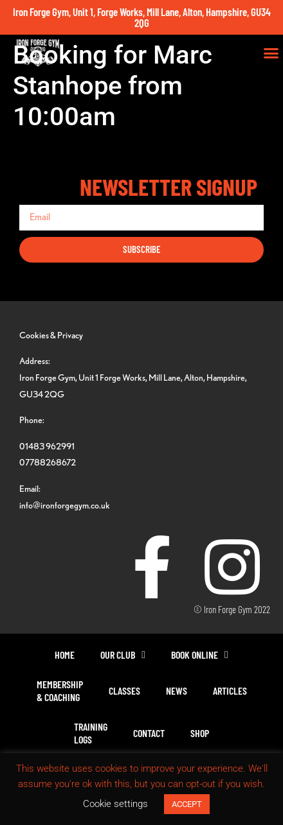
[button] (271, 53)
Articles (230, 690)
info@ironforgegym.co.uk (64, 504)
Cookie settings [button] (115, 804)
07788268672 (47, 461)
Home (65, 654)
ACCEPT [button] (187, 804)
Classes (124, 690)
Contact (149, 733)
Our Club (122, 654)
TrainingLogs (90, 732)
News (176, 690)
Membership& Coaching (60, 690)
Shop (199, 733)
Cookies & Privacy (51, 334)
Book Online (199, 654)
